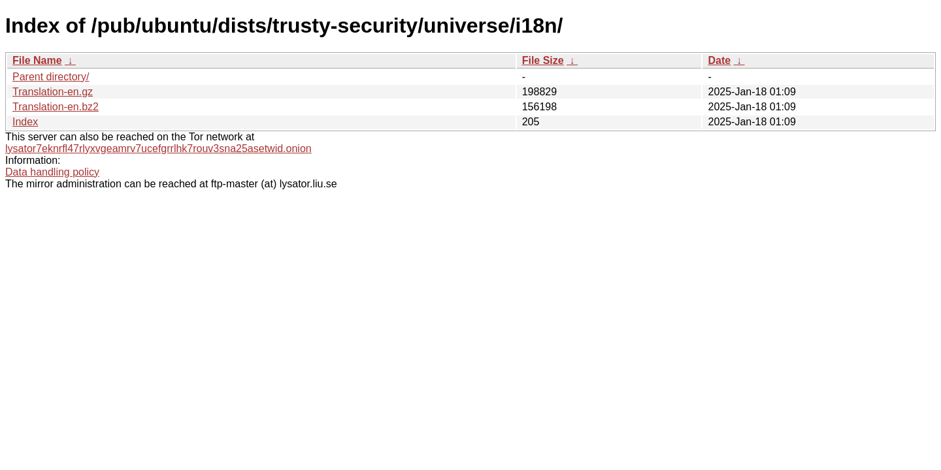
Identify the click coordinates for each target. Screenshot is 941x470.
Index (25, 121)
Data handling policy (52, 172)
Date (719, 60)
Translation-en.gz (52, 91)
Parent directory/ (50, 76)
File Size (543, 60)
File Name (37, 60)
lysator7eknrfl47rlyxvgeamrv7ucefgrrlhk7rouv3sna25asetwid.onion (158, 148)
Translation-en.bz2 (55, 106)
